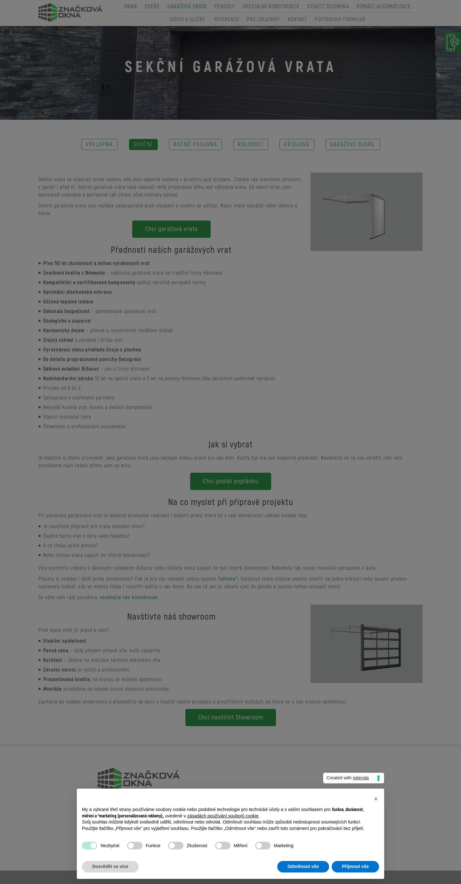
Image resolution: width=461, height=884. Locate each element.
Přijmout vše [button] (355, 866)
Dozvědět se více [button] (110, 866)
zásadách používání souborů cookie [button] (222, 815)
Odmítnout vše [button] (303, 866)
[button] (376, 799)
